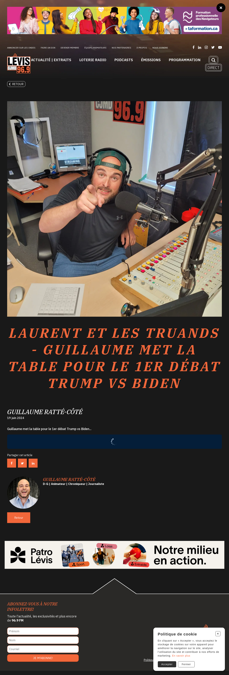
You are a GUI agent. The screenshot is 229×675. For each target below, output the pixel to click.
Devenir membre (70, 47)
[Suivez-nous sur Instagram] (206, 47)
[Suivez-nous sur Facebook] (193, 47)
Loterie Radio (92, 59)
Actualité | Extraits (51, 59)
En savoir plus (181, 655)
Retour (16, 84)
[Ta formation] (114, 20)
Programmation (185, 59)
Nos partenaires (121, 47)
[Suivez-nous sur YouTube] (220, 47)
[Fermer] (220, 7)
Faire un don (48, 47)
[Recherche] (213, 60)
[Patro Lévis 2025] (115, 559)
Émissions (151, 59)
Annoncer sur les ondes (21, 47)
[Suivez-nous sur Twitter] (213, 47)
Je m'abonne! (43, 662)
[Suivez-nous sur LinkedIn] (199, 47)
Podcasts (123, 59)
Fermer (186, 663)
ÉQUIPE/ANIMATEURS (95, 47)
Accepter (166, 663)
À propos (142, 47)
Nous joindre (160, 47)
